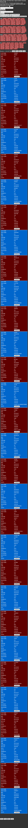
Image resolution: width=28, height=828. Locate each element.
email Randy (17, 2)
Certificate (17, 76)
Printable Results (4, 2)
